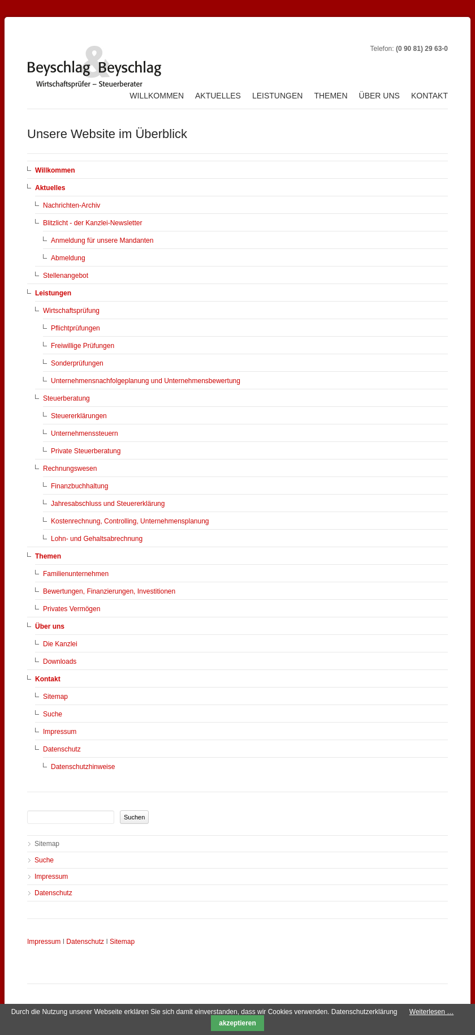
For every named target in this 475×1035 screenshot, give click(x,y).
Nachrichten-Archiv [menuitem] (71, 205)
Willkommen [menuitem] (156, 95)
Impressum (44, 942)
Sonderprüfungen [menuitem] (77, 363)
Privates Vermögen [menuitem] (71, 609)
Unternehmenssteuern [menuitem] (84, 433)
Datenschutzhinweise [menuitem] (83, 767)
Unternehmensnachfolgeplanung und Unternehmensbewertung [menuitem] (145, 381)
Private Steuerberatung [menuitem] (85, 451)
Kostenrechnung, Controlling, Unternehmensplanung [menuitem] (130, 521)
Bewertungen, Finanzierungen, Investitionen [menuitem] (109, 591)
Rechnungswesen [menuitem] (70, 469)
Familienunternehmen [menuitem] (76, 574)
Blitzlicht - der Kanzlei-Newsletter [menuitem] (92, 223)
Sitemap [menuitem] (55, 697)
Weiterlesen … (431, 1012)
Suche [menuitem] (52, 714)
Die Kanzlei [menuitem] (60, 644)
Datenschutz (85, 942)
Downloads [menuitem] (59, 661)
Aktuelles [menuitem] (218, 95)
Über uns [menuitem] (379, 95)
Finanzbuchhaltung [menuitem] (79, 486)
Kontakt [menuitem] (429, 95)
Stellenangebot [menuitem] (65, 276)
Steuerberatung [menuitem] (66, 398)
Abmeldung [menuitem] (68, 258)
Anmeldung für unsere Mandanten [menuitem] (102, 240)
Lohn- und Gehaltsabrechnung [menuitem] (96, 539)
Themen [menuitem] (330, 95)
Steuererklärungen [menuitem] (79, 416)
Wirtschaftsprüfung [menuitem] (71, 311)
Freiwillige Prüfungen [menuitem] (82, 346)
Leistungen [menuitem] (277, 95)
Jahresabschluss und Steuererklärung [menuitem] (108, 504)
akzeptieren (237, 1023)
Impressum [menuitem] (59, 732)
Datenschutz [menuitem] (62, 749)
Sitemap (122, 942)
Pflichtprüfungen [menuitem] (75, 328)
